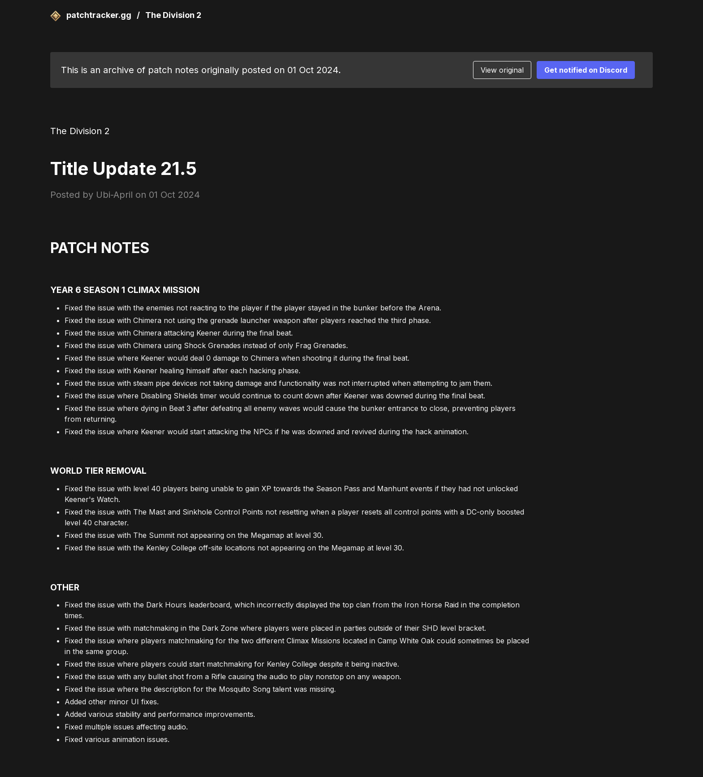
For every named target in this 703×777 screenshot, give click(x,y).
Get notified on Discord (585, 69)
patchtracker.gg (91, 15)
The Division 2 (173, 15)
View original (502, 69)
